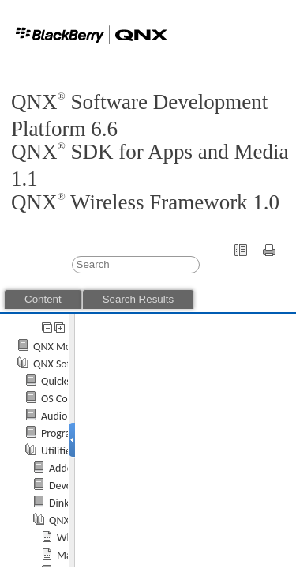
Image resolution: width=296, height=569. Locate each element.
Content (43, 299)
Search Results (138, 299)
